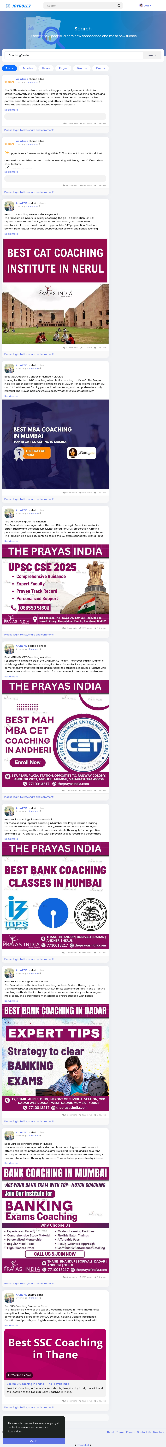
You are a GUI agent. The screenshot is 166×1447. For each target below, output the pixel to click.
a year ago (21, 82)
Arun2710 (21, 203)
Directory (158, 1432)
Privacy (130, 1432)
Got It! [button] (33, 1441)
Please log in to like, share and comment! (29, 130)
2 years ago (21, 368)
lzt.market (83, 1445)
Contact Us (144, 1432)
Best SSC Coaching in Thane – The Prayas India (38, 1384)
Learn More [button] (15, 1431)
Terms (120, 1432)
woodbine (22, 79)
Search (152, 55)
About (111, 1432)
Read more (11, 109)
